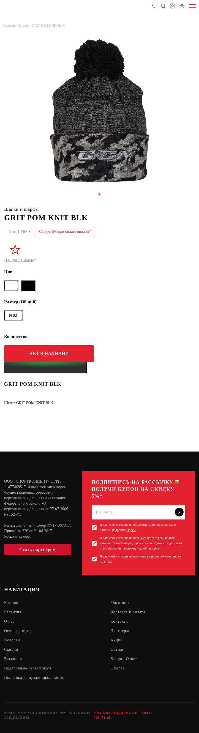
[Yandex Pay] (45, 367)
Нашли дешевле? (20, 260)
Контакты (120, 621)
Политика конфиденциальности (34, 677)
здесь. (131, 530)
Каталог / (25, 26)
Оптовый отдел (18, 631)
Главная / (10, 26)
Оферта (118, 668)
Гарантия (12, 612)
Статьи (117, 649)
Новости (12, 640)
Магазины (120, 603)
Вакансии (13, 659)
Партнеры (120, 631)
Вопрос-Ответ (124, 659)
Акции (117, 640)
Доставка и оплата (128, 612)
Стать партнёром (37, 549)
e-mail (108, 562)
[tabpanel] (99, 109)
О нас (9, 621)
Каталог (11, 603)
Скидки (11, 649)
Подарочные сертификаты (28, 668)
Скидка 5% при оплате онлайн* (65, 231)
